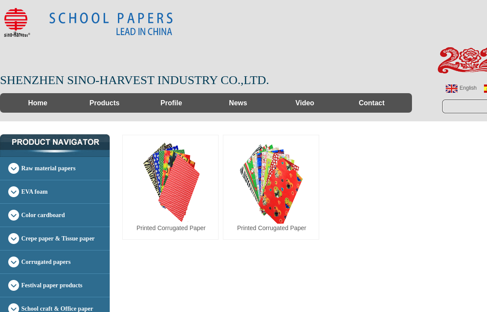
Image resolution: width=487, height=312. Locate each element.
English (461, 88)
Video (304, 103)
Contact (372, 103)
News (238, 103)
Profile (171, 103)
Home (37, 103)
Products (104, 103)
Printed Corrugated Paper (171, 227)
